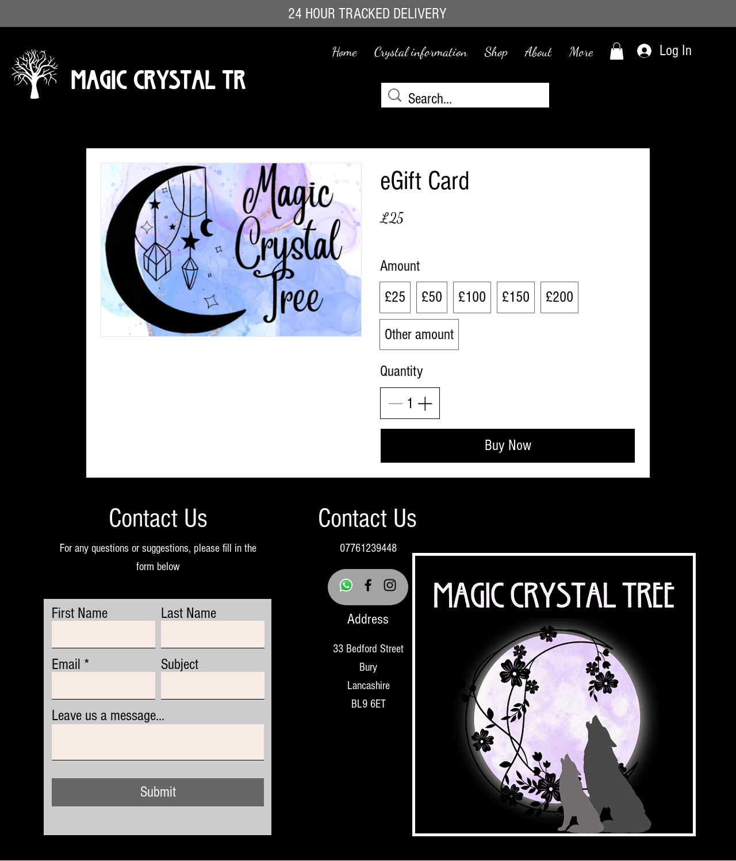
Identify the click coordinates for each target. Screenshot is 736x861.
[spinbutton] (410, 403)
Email (66, 664)
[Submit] (158, 792)
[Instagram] (390, 585)
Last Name (188, 613)
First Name (80, 613)
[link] (617, 51)
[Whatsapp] (346, 585)
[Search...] (466, 99)
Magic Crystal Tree (167, 76)
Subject (179, 664)
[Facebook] (368, 585)
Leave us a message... (108, 715)
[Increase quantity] (424, 403)
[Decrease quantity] (395, 403)
